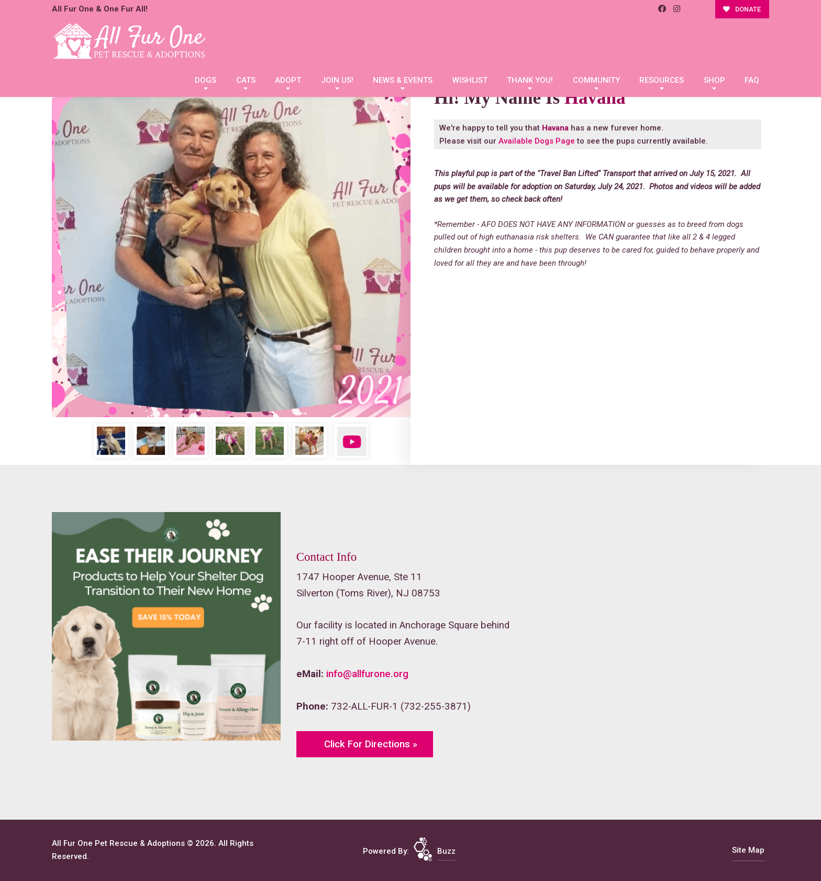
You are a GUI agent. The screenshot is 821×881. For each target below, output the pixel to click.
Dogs (205, 80)
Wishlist (469, 80)
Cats (246, 80)
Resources (661, 80)
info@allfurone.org (367, 674)
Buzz (446, 851)
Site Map (748, 850)
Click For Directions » (370, 744)
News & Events (402, 80)
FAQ (752, 80)
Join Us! (337, 80)
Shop (714, 80)
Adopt (288, 80)
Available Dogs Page (536, 141)
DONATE (742, 9)
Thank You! (530, 80)
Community (596, 80)
